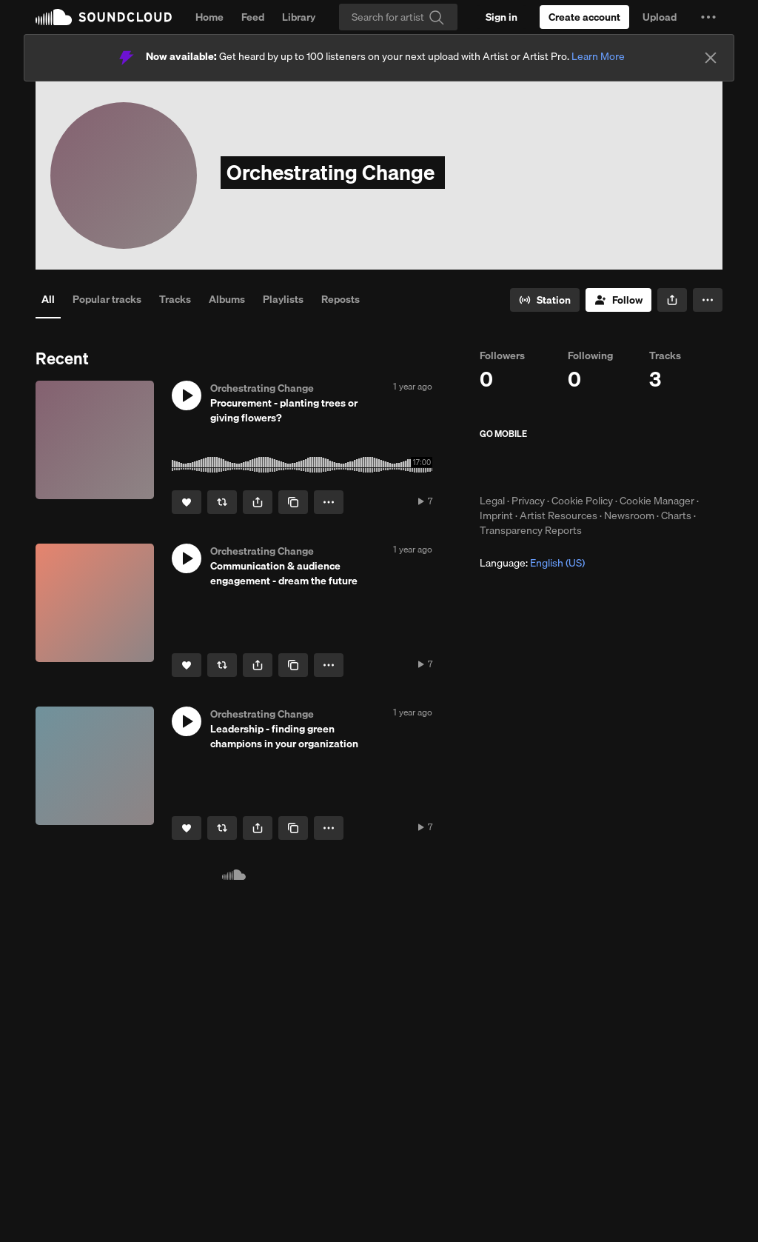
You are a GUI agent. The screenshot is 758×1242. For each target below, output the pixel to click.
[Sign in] (501, 17)
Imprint (496, 515)
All (48, 299)
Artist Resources (558, 515)
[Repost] (222, 502)
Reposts (340, 299)
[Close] (710, 58)
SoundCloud (104, 17)
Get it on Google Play (624, 466)
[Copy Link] (293, 502)
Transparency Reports (531, 530)
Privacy (528, 501)
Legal (492, 501)
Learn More (598, 56)
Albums (227, 299)
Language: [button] (532, 563)
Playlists (283, 299)
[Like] (186, 502)
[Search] (398, 17)
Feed (252, 17)
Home (209, 17)
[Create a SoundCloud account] (584, 17)
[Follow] (618, 300)
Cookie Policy (582, 501)
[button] (708, 17)
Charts (676, 515)
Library (298, 17)
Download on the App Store (524, 466)
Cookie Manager (657, 501)
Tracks (175, 299)
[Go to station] (545, 300)
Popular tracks (107, 299)
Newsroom (629, 515)
